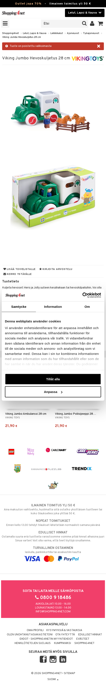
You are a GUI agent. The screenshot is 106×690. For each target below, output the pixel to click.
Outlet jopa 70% (28, 4)
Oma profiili (35, 630)
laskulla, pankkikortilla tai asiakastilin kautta (53, 553)
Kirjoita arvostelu (55, 269)
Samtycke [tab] (18, 306)
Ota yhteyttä (65, 634)
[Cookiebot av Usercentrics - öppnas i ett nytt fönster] (82, 295)
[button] (100, 24)
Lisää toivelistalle (19, 269)
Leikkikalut (56, 33)
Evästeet (82, 639)
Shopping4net (10, 33)
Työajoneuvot (91, 33)
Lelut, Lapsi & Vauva (34, 33)
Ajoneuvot (73, 33)
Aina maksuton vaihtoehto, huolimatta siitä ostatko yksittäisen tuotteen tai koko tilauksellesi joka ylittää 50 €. (53, 509)
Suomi (53, 679)
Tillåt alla (53, 379)
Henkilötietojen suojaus (33, 643)
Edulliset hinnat (90, 634)
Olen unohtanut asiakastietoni (30, 634)
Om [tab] (87, 306)
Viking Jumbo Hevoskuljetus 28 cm (21, 37)
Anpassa (53, 392)
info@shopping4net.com (53, 611)
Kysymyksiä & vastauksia (64, 630)
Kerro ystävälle (17, 274)
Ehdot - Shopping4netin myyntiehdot (46, 639)
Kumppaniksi (62, 643)
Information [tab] (53, 306)
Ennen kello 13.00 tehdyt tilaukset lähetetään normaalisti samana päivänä (53, 523)
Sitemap (69, 673)
